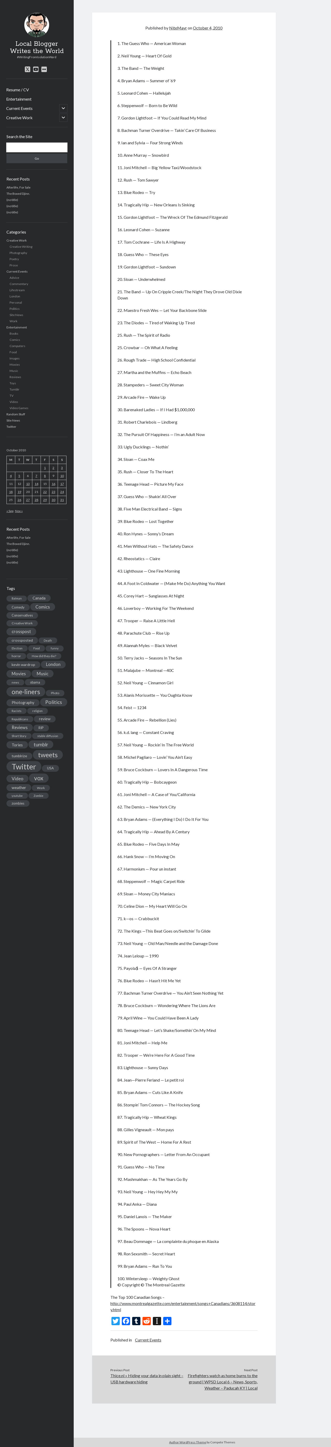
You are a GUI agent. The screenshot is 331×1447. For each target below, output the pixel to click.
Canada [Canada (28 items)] (39, 598)
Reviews (15, 377)
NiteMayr (178, 27)
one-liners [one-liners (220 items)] (26, 691)
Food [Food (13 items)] (36, 648)
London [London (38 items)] (53, 664)
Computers (17, 346)
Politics (15, 309)
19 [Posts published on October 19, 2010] (19, 492)
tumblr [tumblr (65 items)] (41, 744)
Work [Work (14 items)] (41, 788)
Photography (18, 253)
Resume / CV (17, 89)
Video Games (19, 408)
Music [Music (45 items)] (42, 673)
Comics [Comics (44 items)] (42, 607)
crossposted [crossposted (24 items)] (22, 640)
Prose (14, 265)
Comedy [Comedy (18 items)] (18, 607)
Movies (15, 364)
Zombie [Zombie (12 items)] (38, 795)
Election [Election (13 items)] (17, 648)
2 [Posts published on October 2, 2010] (53, 468)
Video (14, 402)
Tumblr (14, 389)
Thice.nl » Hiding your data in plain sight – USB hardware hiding (146, 1378)
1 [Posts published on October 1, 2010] (45, 468)
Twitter (11, 427)
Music (14, 371)
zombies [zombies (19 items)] (18, 803)
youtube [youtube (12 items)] (17, 795)
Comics (15, 340)
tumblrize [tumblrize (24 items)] (19, 756)
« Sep (9, 511)
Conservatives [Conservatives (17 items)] (22, 615)
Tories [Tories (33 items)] (17, 744)
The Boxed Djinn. (18, 194)
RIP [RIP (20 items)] (41, 728)
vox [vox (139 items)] (38, 778)
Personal (16, 302)
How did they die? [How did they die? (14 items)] (44, 656)
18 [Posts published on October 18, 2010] (11, 492)
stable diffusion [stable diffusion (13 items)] (47, 736)
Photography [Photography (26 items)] (23, 702)
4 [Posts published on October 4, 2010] (11, 476)
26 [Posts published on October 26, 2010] (19, 500)
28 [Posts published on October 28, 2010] (36, 500)
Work (13, 321)
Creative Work (19, 117)
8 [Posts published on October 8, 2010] (45, 476)
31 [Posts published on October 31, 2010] (62, 500)
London (15, 296)
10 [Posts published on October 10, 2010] (62, 476)
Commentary (19, 284)
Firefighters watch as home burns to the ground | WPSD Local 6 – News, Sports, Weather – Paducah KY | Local (223, 1381)
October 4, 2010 (207, 27)
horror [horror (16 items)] (16, 656)
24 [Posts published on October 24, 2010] (62, 492)
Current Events (19, 108)
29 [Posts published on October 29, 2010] (45, 500)
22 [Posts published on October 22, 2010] (45, 492)
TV (11, 396)
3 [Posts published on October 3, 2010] (62, 468)
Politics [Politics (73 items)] (53, 702)
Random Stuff (15, 414)
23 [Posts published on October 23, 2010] (53, 492)
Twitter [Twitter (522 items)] (24, 766)
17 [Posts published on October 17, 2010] (62, 484)
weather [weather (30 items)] (19, 787)
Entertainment (19, 98)
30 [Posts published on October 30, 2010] (53, 500)
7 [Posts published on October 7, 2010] (36, 476)
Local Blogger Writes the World (37, 47)
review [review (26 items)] (44, 719)
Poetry (14, 259)
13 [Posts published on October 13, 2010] (28, 484)
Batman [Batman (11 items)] (17, 598)
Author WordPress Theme (187, 1442)
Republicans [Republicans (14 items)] (20, 719)
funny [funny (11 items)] (54, 648)
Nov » (19, 511)
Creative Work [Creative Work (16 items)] (22, 623)
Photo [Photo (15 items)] (55, 693)
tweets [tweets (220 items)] (48, 755)
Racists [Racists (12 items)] (16, 711)
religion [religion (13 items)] (37, 711)
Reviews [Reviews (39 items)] (20, 727)
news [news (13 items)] (15, 682)
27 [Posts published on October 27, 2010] (28, 500)
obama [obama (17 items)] (35, 682)
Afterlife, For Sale (18, 187)
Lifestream (17, 290)
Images (15, 358)
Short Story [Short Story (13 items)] (19, 736)
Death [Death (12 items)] (48, 640)
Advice (14, 278)
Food (13, 352)
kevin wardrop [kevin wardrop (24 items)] (23, 664)
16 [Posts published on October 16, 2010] (53, 484)
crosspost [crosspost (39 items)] (21, 631)
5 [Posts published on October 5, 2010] (19, 476)
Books (14, 333)
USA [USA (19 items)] (50, 768)
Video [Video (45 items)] (17, 778)
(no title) (12, 200)
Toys (13, 383)
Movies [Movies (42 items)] (19, 673)
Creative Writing (21, 247)
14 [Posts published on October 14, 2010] (36, 484)
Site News (16, 315)
